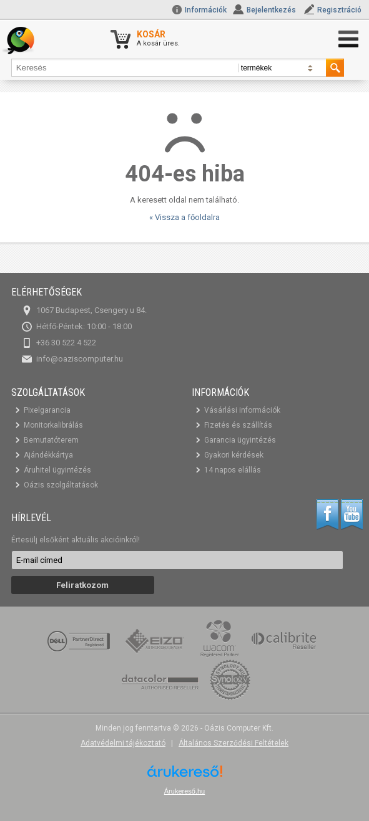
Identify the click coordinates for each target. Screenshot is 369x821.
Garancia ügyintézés (240, 440)
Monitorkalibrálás (53, 425)
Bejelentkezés (271, 10)
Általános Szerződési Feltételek (233, 743)
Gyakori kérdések (233, 455)
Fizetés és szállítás (238, 425)
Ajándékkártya (48, 455)
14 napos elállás (232, 470)
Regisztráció (339, 10)
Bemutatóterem (51, 440)
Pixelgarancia (47, 410)
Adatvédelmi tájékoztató (123, 743)
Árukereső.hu (184, 791)
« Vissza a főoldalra (184, 217)
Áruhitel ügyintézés (57, 470)
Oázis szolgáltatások (61, 485)
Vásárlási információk (242, 410)
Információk (199, 10)
